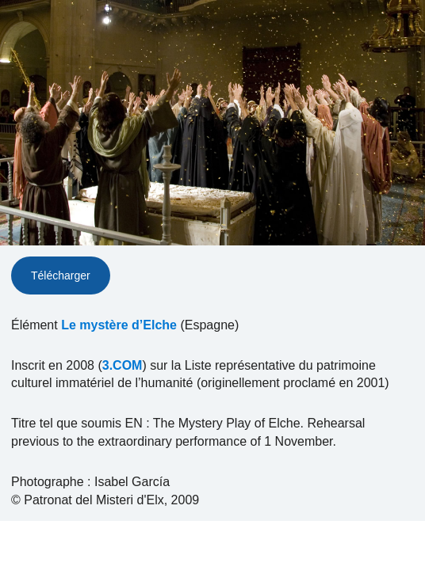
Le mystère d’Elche (119, 325)
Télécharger (60, 275)
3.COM (122, 365)
